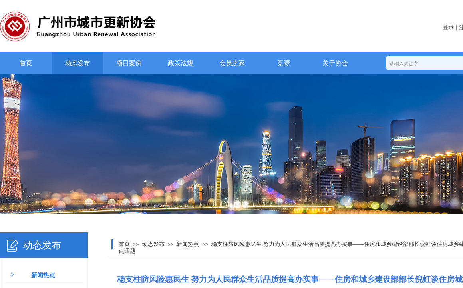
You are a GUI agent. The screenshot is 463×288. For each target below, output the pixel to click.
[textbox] (423, 63)
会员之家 (232, 63)
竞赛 (283, 63)
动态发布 (77, 63)
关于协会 (335, 63)
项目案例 (129, 63)
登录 (448, 27)
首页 (26, 63)
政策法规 (180, 63)
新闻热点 (188, 244)
